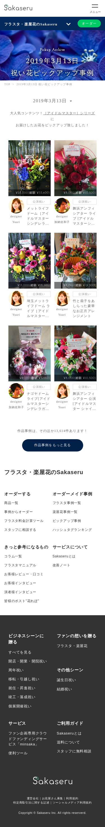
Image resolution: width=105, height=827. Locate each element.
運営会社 (33, 798)
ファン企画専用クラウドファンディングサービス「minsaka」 (27, 738)
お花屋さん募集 (52, 798)
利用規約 (72, 798)
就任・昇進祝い (22, 688)
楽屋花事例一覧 (65, 512)
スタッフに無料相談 (74, 751)
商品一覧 (11, 503)
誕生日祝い (66, 680)
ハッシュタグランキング (72, 530)
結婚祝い (64, 689)
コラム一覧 (13, 556)
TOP (7, 84)
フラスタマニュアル (20, 565)
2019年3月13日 (50, 100)
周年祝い (16, 670)
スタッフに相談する (20, 530)
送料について (68, 742)
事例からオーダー (18, 512)
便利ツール (18, 753)
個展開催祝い (20, 706)
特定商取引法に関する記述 (31, 802)
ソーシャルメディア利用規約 (72, 802)
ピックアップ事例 (67, 521)
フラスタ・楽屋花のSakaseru (30, 24)
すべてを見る (20, 652)
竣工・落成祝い (22, 697)
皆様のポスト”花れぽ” (21, 601)
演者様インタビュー (20, 592)
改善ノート (62, 565)
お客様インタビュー (20, 583)
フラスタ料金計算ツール (24, 521)
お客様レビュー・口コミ (24, 574)
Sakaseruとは (64, 556)
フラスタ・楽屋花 (72, 646)
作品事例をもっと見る (52, 445)
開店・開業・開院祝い (27, 661)
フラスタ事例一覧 (67, 503)
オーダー (89, 23)
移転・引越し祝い (23, 679)
